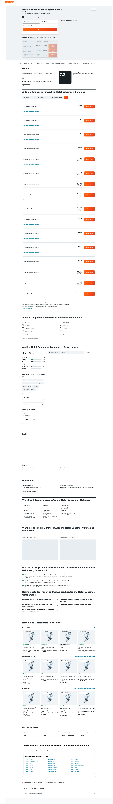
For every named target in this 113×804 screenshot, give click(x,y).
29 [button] (50, 49)
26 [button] (40, 49)
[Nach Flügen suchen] (2, 6)
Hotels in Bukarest (30, 748)
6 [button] (43, 38)
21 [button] (47, 45)
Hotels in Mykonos (75, 750)
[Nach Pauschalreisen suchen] (2, 15)
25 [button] (36, 49)
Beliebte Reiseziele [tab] (29, 740)
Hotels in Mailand (29, 754)
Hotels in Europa (35, 790)
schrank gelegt (26, 402)
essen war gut (36, 393)
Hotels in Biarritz (51, 748)
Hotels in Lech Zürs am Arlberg (77, 754)
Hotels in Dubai (29, 752)
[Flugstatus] (2, 22)
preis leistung (35, 399)
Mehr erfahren (65, 315)
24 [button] (33, 49)
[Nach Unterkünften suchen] (2, 9)
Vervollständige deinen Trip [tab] (42, 740)
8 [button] (50, 38)
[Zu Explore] (2, 19)
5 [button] (40, 38)
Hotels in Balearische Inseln (54, 790)
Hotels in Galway (74, 748)
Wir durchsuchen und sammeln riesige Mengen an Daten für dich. (60, 780)
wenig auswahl (40, 396)
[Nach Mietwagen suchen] (2, 12)
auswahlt (33, 402)
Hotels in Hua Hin (29, 756)
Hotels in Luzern (74, 758)
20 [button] (43, 45)
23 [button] (54, 45)
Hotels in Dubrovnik (75, 752)
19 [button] (40, 45)
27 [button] (43, 49)
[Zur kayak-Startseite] (9, 2)
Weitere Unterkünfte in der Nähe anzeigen (86, 616)
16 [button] (54, 42)
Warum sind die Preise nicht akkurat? (60, 783)
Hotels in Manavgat (52, 756)
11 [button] (36, 42)
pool (42, 393)
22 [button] (50, 45)
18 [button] (36, 45)
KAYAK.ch (24, 790)
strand (29, 393)
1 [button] (50, 35)
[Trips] (2, 29)
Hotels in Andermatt (75, 760)
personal (25, 393)
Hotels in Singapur (52, 754)
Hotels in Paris (74, 756)
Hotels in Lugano (29, 760)
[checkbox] (29, 427)
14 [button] (47, 42)
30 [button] (54, 49)
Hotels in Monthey (52, 758)
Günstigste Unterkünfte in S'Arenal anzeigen (85, 645)
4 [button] (72, 35)
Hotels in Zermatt (52, 760)
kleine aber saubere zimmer (29, 396)
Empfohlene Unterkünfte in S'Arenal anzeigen (85, 677)
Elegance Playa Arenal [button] (65, 633)
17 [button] (33, 45)
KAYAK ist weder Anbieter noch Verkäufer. (60, 777)
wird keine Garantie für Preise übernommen (56, 773)
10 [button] (33, 42)
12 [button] (40, 42)
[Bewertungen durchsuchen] (67, 365)
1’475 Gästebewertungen (33, 17)
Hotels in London (51, 752)
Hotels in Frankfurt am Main (32, 750)
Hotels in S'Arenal (73, 790)
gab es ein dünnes (27, 399)
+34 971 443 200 (26, 15)
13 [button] (43, 42)
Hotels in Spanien (43, 790)
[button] (2, 2)
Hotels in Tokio (51, 750)
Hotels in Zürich (29, 758)
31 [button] (33, 52)
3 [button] (33, 38)
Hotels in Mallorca (65, 790)
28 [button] (47, 49)
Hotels (29, 790)
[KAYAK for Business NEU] (2, 25)
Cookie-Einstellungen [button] (27, 321)
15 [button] (50, 42)
